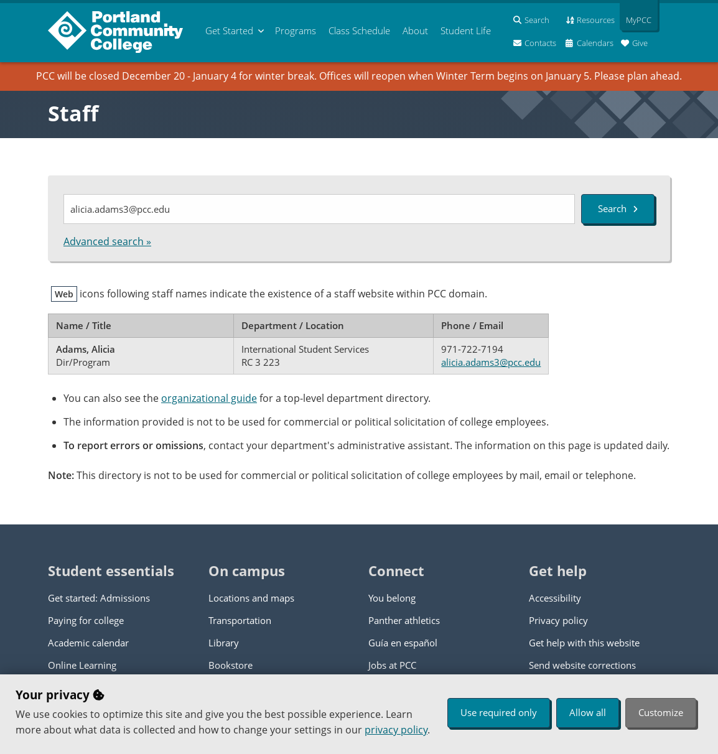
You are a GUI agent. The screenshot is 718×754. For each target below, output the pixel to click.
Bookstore (230, 665)
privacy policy (396, 730)
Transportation (239, 620)
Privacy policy (558, 620)
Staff (73, 113)
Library (223, 642)
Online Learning (82, 665)
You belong (392, 598)
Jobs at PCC (392, 665)
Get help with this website (584, 642)
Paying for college (86, 620)
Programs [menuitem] (295, 30)
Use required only (498, 712)
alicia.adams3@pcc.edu (491, 362)
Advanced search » (107, 241)
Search (618, 208)
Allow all (587, 712)
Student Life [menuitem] (466, 30)
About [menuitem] (415, 30)
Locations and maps (251, 598)
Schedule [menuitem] (359, 30)
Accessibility (555, 598)
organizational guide (209, 398)
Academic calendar (88, 642)
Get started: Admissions (99, 598)
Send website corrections (582, 665)
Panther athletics (404, 620)
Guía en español (402, 642)
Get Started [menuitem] (229, 30)
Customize (660, 712)
